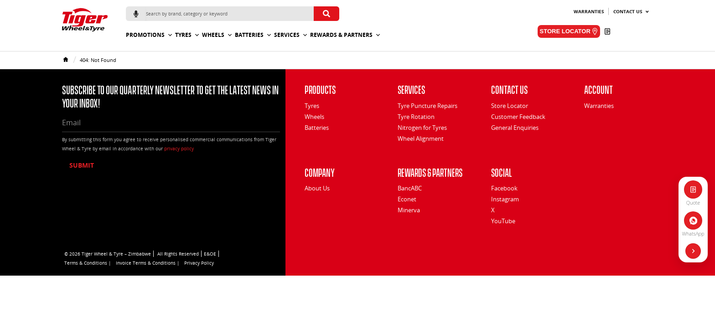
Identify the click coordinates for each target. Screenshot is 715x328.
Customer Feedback (518, 117)
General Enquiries (515, 127)
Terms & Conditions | (87, 263)
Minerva (409, 210)
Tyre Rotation (416, 117)
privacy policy (179, 148)
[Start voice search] (136, 13)
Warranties (589, 11)
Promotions (149, 35)
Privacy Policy (199, 263)
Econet (407, 199)
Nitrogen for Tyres (422, 127)
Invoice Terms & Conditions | (148, 263)
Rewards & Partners (345, 35)
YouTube (503, 221)
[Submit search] (326, 13)
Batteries (253, 35)
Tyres (187, 35)
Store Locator (509, 106)
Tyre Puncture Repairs (427, 106)
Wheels (217, 35)
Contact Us (627, 11)
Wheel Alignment (421, 138)
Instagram (505, 199)
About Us (317, 188)
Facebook (504, 188)
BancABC (410, 188)
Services (291, 35)
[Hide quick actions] (693, 251)
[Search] (230, 13)
